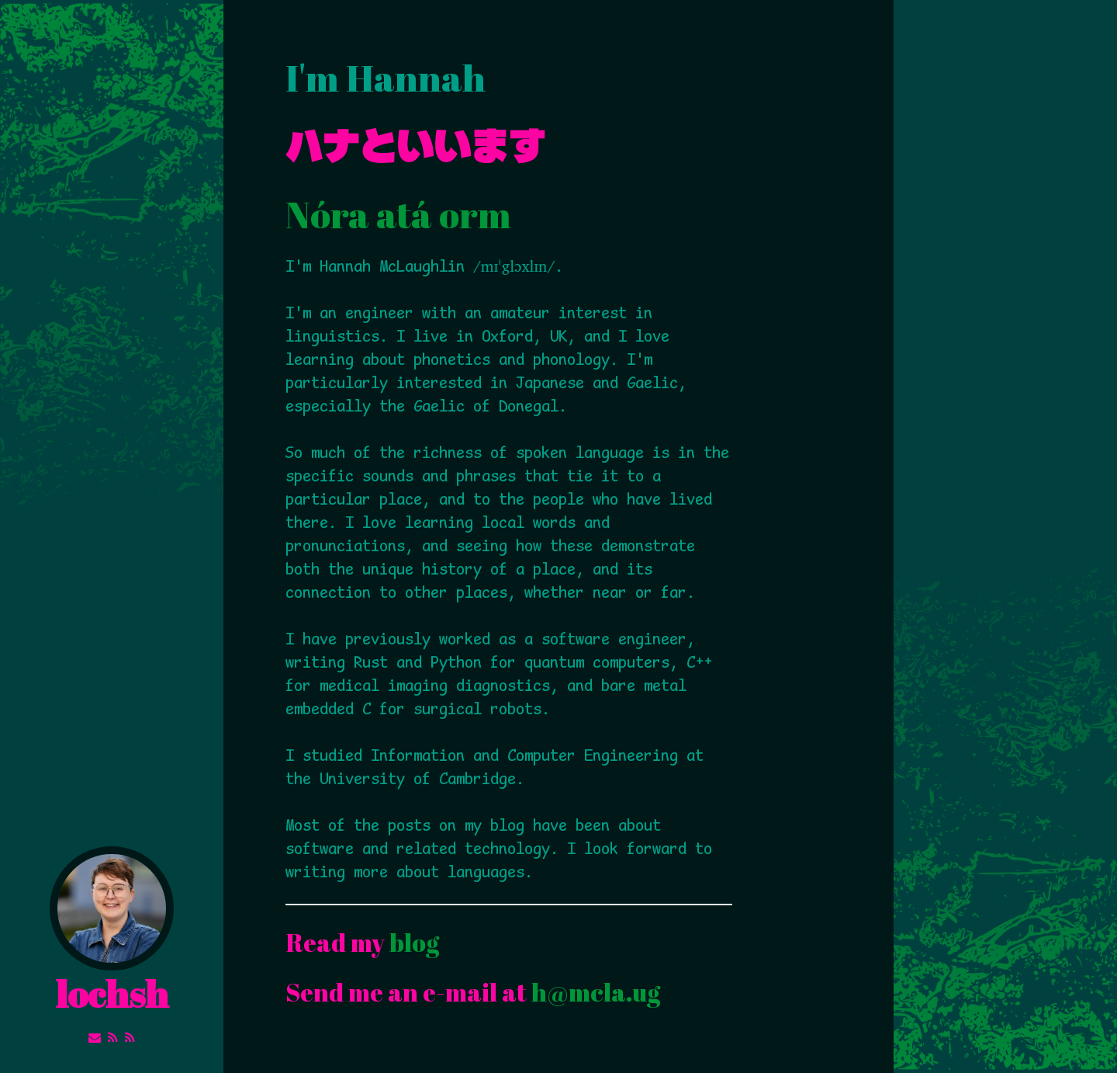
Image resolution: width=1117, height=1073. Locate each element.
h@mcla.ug (595, 992)
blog (414, 942)
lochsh (112, 932)
